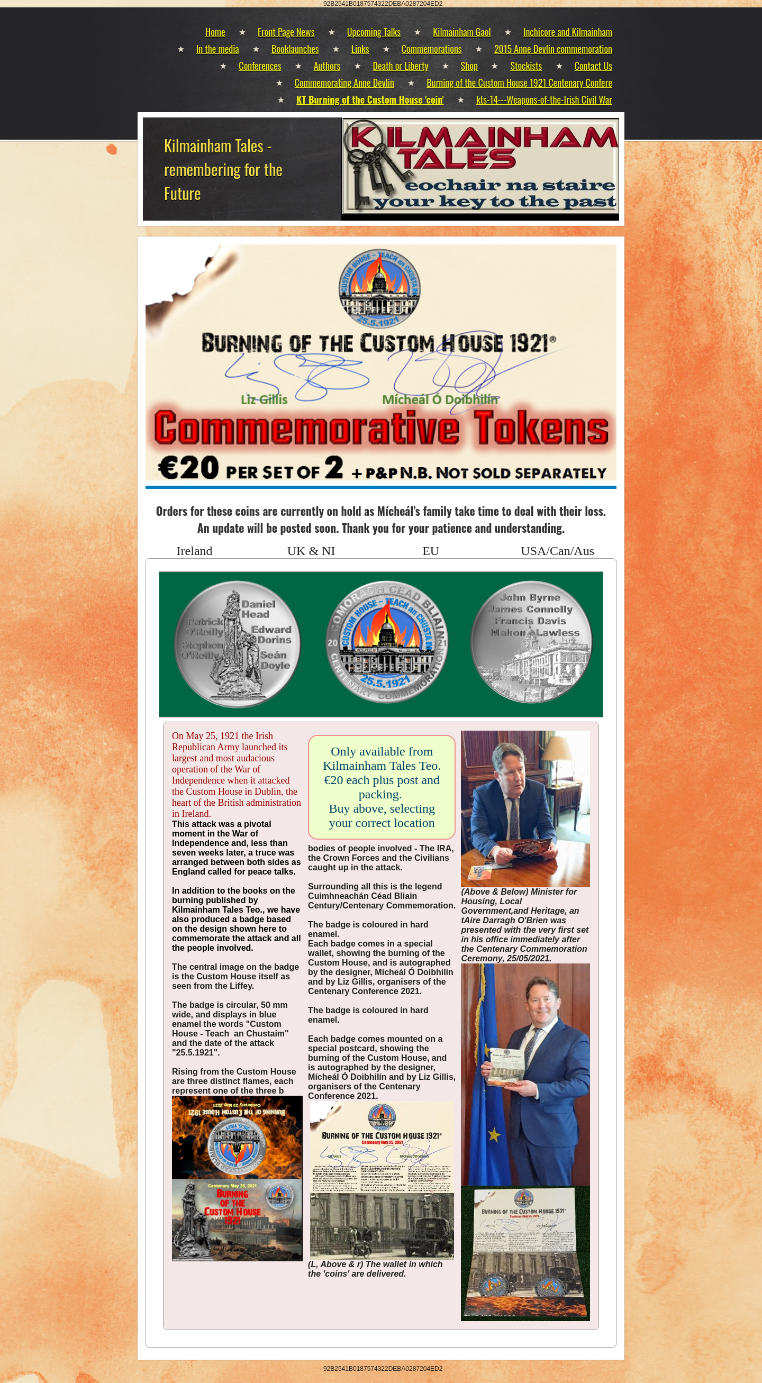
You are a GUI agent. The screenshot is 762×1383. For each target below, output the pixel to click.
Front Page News (286, 32)
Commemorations (432, 49)
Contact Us (593, 65)
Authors (327, 65)
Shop (469, 65)
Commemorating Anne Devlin (344, 82)
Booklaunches (295, 49)
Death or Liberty (401, 65)
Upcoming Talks (374, 32)
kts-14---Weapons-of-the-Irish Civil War (544, 99)
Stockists (526, 65)
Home (215, 32)
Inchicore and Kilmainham (567, 32)
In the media (217, 49)
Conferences (260, 65)
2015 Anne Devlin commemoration (553, 49)
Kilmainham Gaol (462, 32)
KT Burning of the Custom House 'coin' (370, 99)
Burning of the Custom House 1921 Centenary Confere (519, 82)
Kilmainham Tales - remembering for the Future (223, 169)
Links (360, 49)
